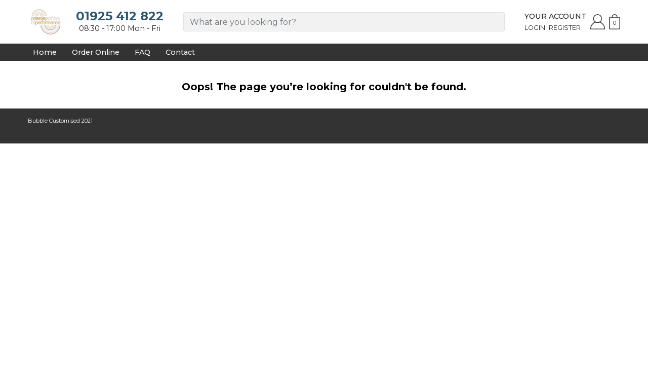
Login (534, 27)
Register (565, 27)
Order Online (95, 52)
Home (45, 52)
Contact (180, 52)
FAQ (142, 52)
